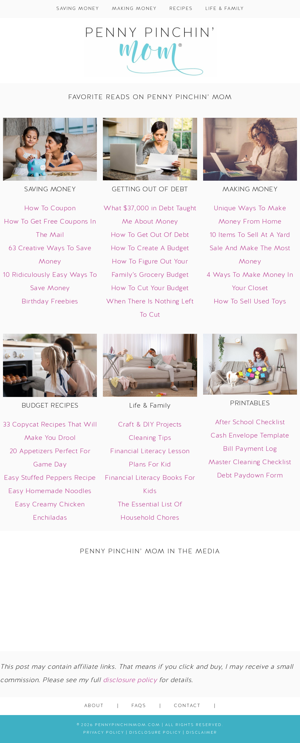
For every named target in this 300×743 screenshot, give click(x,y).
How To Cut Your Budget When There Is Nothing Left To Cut (149, 302)
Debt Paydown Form (250, 475)
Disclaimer (201, 733)
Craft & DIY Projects (150, 425)
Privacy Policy (103, 733)
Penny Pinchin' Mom (150, 51)
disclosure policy (130, 680)
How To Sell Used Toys (250, 301)
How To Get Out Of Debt (150, 235)
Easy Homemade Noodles (50, 491)
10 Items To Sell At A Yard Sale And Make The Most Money (250, 249)
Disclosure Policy (155, 733)
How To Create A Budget (150, 248)
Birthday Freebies (50, 301)
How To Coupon (50, 208)
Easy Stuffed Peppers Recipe (50, 478)
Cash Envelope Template (250, 436)
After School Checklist (250, 422)
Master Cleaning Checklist (249, 462)
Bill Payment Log (250, 449)
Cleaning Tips (150, 438)
